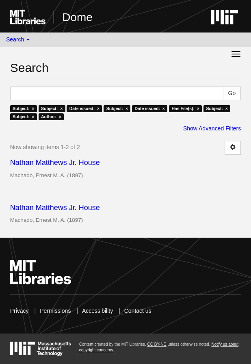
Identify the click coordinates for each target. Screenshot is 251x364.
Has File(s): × (185, 108)
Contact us (137, 311)
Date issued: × (84, 108)
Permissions (55, 311)
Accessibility (97, 311)
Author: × (51, 116)
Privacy (19, 311)
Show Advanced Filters (212, 128)
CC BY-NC (156, 344)
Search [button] (18, 39)
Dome (77, 17)
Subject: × (23, 108)
